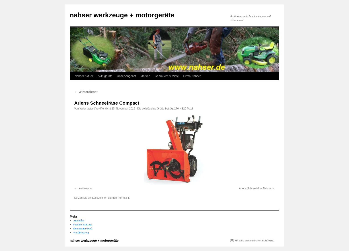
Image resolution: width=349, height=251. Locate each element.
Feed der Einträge (82, 224)
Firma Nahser (192, 76)
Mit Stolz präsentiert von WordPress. (254, 240)
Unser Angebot (126, 76)
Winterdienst (86, 92)
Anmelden (78, 220)
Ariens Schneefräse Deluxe (255, 188)
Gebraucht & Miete (167, 76)
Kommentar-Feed (82, 228)
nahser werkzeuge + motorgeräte (122, 15)
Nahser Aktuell (84, 76)
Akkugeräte (105, 76)
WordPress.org (81, 232)
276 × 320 (180, 108)
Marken (145, 76)
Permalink (123, 197)
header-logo (85, 188)
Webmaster (86, 108)
